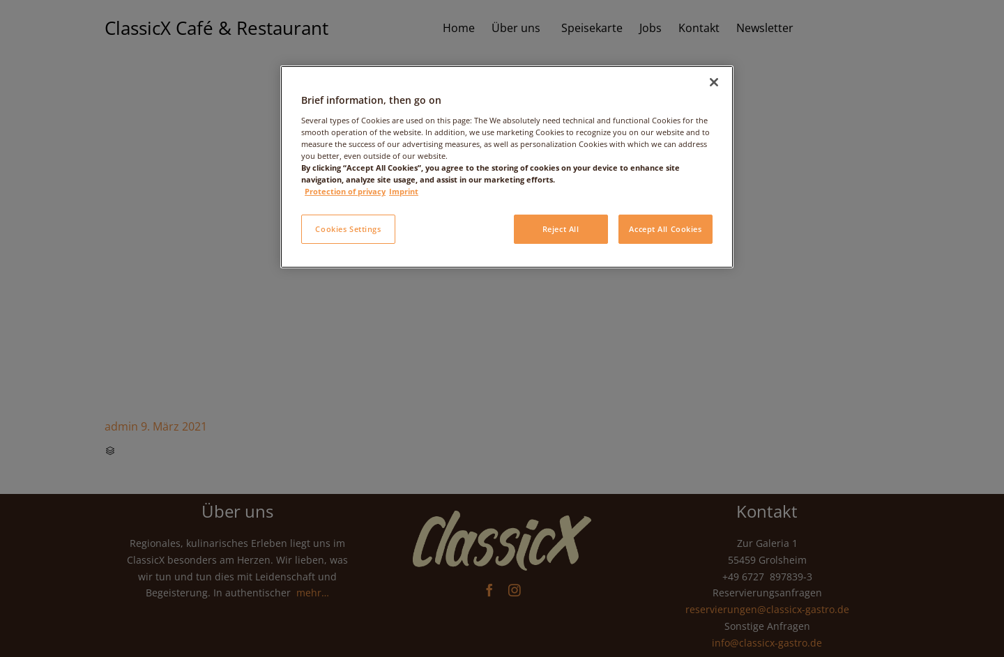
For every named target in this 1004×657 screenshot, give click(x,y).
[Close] (714, 82)
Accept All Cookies (665, 229)
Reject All (560, 229)
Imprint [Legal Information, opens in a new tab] (403, 191)
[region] (506, 166)
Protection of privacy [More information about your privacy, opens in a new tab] (345, 191)
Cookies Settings (348, 229)
